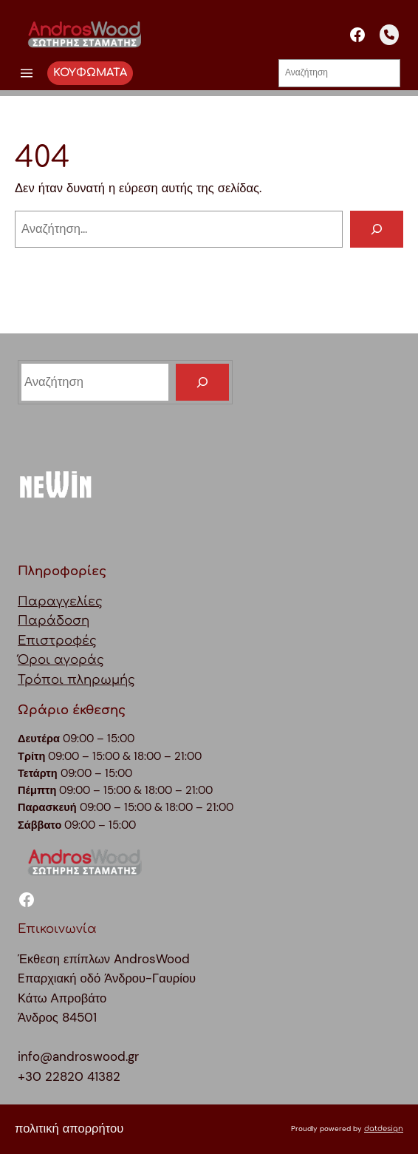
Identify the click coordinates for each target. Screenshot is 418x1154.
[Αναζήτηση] (376, 229)
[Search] (202, 382)
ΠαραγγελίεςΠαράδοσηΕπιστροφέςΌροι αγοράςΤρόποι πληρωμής (76, 640)
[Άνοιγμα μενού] (26, 73)
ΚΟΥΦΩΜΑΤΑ (90, 72)
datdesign (383, 1128)
